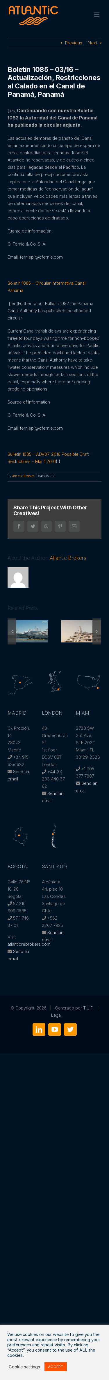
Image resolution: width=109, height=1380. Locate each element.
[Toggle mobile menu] (97, 15)
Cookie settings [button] (24, 1367)
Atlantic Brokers (23, 476)
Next (92, 43)
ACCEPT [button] (55, 1366)
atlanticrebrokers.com (29, 944)
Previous (73, 43)
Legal (56, 1015)
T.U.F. (88, 1007)
